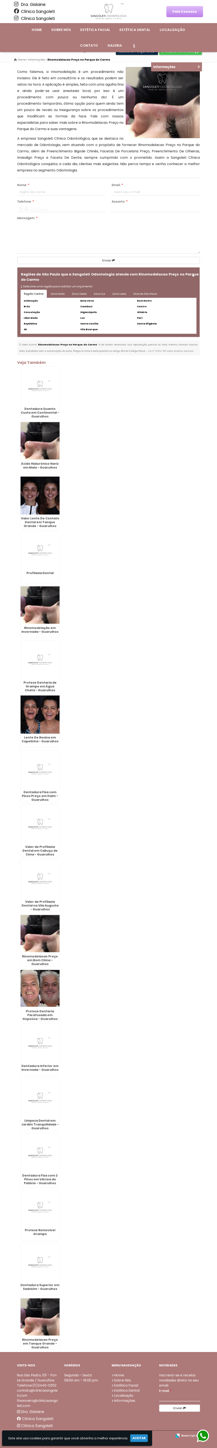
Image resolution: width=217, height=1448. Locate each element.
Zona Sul (99, 294)
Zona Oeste (79, 294)
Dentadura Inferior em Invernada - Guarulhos (39, 1068)
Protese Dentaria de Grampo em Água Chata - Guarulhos (40, 686)
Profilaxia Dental (40, 573)
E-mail (165, 1390)
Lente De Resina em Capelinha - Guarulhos (40, 739)
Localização (172, 29)
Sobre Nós (61, 29)
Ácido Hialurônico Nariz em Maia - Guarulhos (40, 465)
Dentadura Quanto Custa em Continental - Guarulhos (40, 413)
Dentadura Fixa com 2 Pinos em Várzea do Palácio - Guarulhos (40, 1179)
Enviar (108, 260)
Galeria (114, 45)
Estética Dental (135, 29)
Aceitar (139, 1438)
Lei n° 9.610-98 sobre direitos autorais (171, 351)
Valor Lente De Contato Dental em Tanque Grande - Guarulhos (40, 522)
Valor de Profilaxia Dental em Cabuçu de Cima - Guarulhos (40, 851)
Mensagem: (27, 218)
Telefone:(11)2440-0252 (36, 1385)
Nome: (23, 185)
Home (37, 29)
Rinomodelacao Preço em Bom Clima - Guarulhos (40, 960)
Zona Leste (119, 294)
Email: (117, 185)
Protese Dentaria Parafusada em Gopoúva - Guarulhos (40, 1015)
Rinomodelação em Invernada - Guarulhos (39, 630)
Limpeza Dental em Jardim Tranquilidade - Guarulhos (40, 1124)
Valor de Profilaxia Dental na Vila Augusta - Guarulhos (40, 905)
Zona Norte (58, 294)
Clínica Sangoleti (34, 11)
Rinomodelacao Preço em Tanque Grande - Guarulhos (40, 1343)
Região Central (33, 294)
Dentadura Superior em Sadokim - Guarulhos (40, 1287)
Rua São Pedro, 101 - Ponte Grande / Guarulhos (37, 1378)
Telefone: (25, 201)
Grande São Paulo (145, 294)
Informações (124, 1400)
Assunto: (120, 201)
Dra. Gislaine (30, 4)
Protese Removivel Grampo (40, 1232)
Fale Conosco (184, 11)
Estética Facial (95, 29)
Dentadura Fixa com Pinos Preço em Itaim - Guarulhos (40, 796)
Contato (89, 45)
